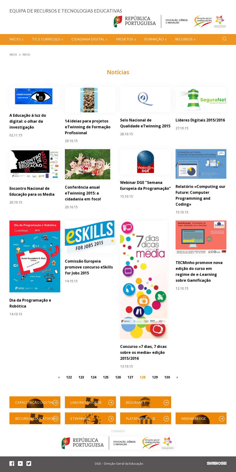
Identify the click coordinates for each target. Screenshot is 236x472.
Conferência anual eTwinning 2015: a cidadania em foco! (83, 193)
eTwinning (80, 418)
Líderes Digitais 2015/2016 (200, 120)
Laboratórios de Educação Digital (87, 404)
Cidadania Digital (88, 39)
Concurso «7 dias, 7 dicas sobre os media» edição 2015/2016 (143, 352)
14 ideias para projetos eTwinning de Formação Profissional (87, 126)
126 (118, 377)
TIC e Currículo (46, 39)
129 (155, 377)
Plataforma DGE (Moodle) (141, 420)
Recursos (184, 39)
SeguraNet (136, 402)
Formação (154, 39)
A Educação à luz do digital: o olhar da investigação (27, 121)
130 (167, 377)
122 (69, 377)
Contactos (118, 431)
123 (81, 377)
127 (130, 377)
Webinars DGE (193, 418)
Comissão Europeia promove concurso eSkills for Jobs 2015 (89, 267)
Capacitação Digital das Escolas (34, 404)
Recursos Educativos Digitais (35, 420)
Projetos (124, 39)
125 (106, 377)
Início (15, 39)
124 (93, 377)
